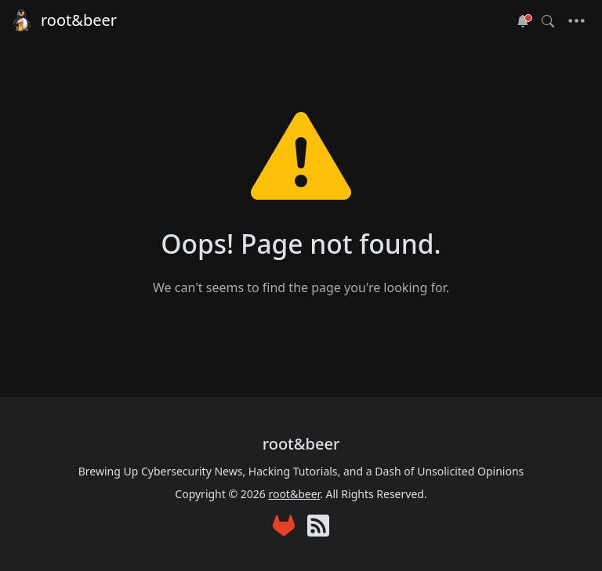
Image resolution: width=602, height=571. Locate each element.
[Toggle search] (547, 21)
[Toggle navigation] (576, 21)
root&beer (63, 20)
